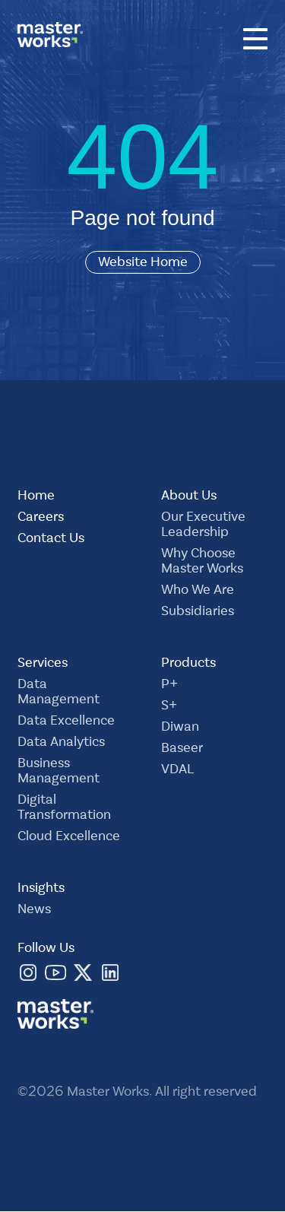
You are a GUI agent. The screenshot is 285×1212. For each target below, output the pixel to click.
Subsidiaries (197, 612)
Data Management (58, 693)
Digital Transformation (64, 809)
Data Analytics (61, 743)
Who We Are (197, 591)
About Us (189, 497)
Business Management (58, 772)
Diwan (180, 728)
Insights (41, 889)
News (34, 911)
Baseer (182, 749)
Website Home (143, 262)
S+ (169, 707)
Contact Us (50, 539)
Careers (40, 518)
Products (188, 664)
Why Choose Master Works (202, 562)
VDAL (177, 771)
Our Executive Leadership (203, 526)
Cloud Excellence (68, 838)
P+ (169, 685)
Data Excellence (66, 722)
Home (36, 497)
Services (42, 664)
